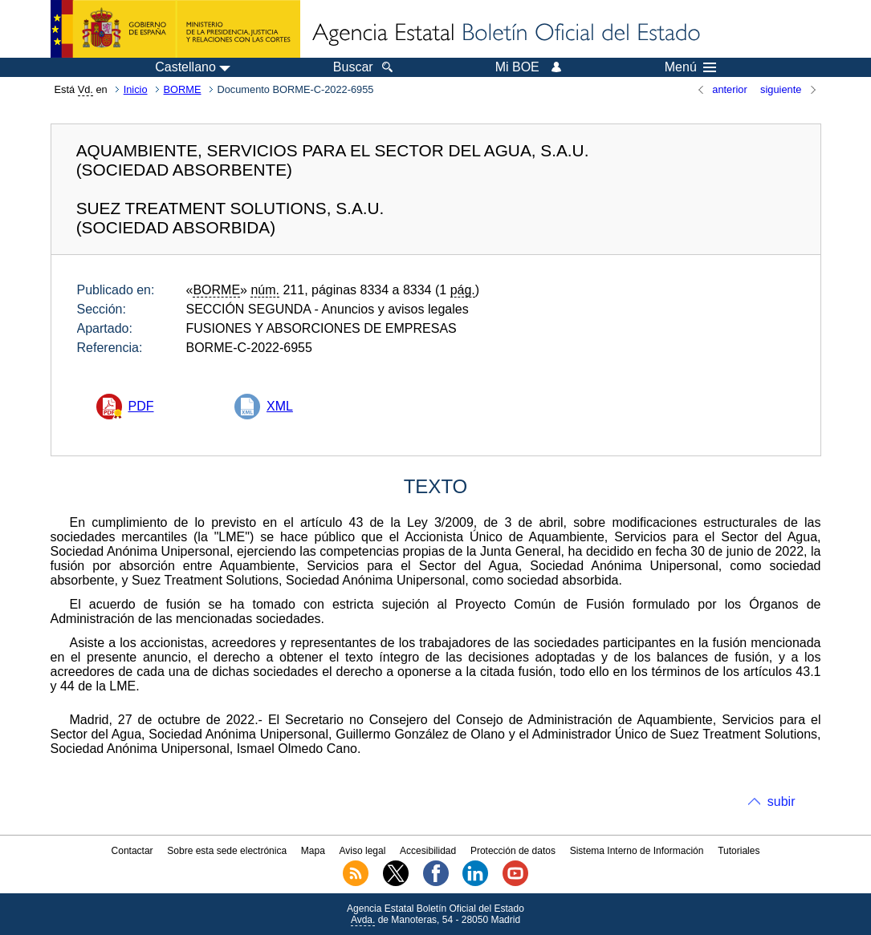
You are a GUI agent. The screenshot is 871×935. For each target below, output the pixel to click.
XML (280, 406)
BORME (182, 89)
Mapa (313, 850)
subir (781, 801)
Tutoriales (738, 850)
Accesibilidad (428, 850)
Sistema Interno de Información (637, 850)
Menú (690, 67)
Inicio (136, 89)
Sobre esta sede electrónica (227, 850)
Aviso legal (363, 850)
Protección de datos (513, 850)
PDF (141, 406)
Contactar (132, 850)
